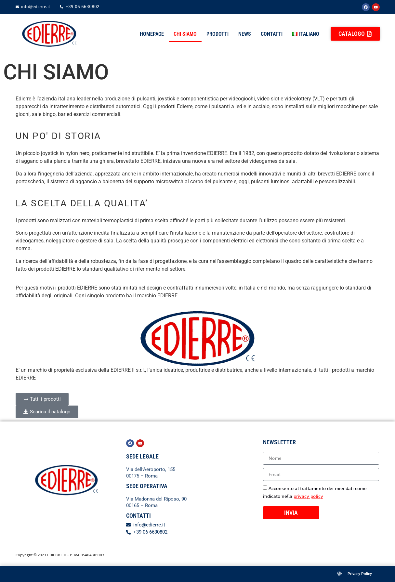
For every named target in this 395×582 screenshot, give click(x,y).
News (244, 34)
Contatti (272, 34)
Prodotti (217, 34)
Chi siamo (185, 34)
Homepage (152, 34)
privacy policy (308, 496)
